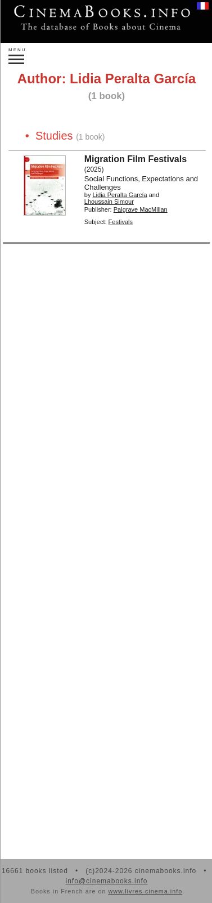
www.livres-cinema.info (145, 891)
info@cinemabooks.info (107, 881)
